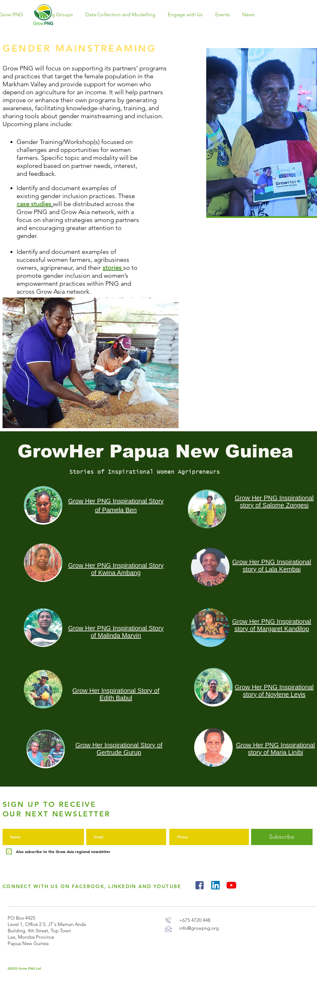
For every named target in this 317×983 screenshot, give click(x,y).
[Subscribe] (282, 837)
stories (112, 267)
